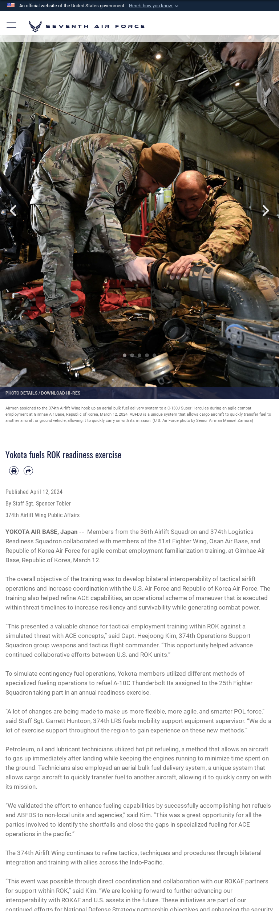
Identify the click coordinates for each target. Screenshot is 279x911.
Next (265, 211)
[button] (154, 5)
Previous (14, 211)
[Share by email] (28, 471)
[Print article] (14, 471)
